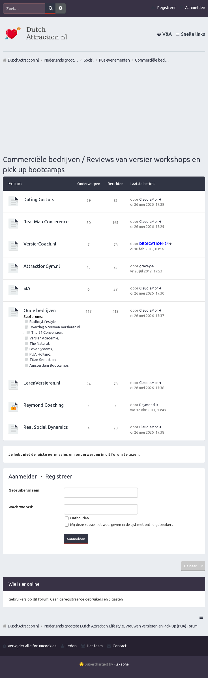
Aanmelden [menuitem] (195, 7)
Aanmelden (23, 476)
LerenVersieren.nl (41, 382)
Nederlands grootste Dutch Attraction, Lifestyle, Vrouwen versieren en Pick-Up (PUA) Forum (121, 626)
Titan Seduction (42, 360)
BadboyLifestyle (42, 322)
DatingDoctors (38, 199)
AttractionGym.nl (41, 266)
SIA (26, 288)
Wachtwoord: (20, 507)
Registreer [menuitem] (166, 7)
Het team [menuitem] (95, 646)
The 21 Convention (46, 332)
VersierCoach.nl (39, 243)
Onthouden (77, 518)
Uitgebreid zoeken (60, 8)
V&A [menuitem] (167, 34)
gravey (145, 266)
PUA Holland (39, 354)
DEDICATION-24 (153, 243)
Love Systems (40, 349)
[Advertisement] (104, 108)
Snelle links (193, 34)
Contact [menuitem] (119, 646)
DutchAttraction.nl (23, 626)
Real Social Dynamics (45, 427)
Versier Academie (43, 338)
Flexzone (121, 664)
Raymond (147, 405)
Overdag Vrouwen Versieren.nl (54, 327)
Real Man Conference (45, 221)
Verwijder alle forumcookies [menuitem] (32, 646)
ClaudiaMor (148, 199)
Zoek (50, 8)
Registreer (58, 476)
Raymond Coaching (43, 405)
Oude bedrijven (39, 310)
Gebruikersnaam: (24, 490)
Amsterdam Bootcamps (49, 365)
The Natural (39, 343)
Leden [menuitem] (71, 646)
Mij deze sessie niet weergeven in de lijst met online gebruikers (119, 524)
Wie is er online (23, 584)
